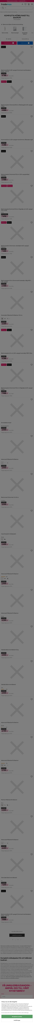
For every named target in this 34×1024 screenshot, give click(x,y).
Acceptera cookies (17, 1016)
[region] (17, 1011)
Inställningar (17, 1020)
